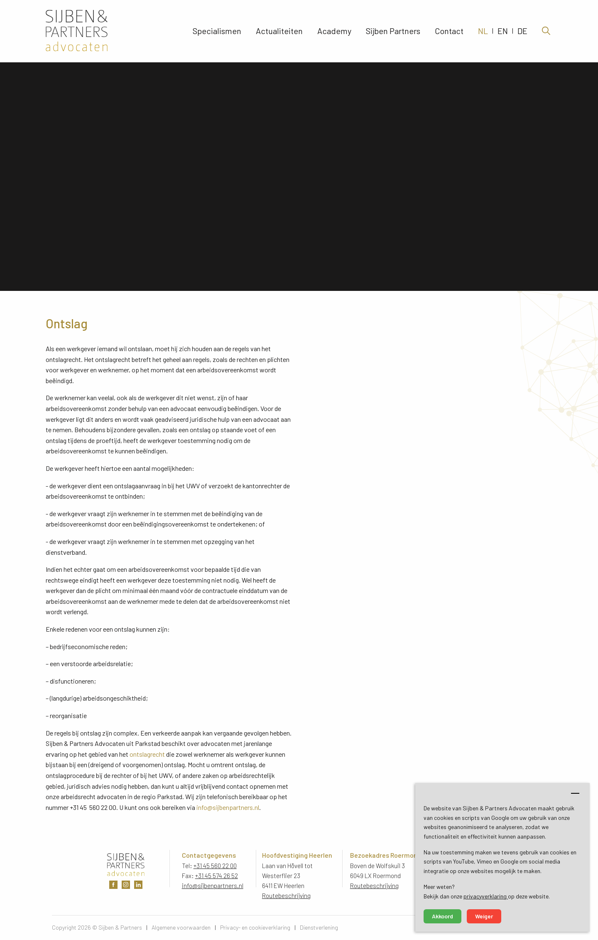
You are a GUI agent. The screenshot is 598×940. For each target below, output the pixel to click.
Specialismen (217, 31)
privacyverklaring (485, 896)
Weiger (484, 916)
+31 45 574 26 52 (216, 875)
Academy (334, 31)
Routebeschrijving (286, 895)
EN (503, 31)
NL (483, 31)
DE (522, 31)
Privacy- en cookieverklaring (255, 927)
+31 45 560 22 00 (215, 865)
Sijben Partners (393, 31)
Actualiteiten (279, 31)
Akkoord (442, 916)
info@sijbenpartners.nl (227, 807)
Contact (449, 31)
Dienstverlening (319, 927)
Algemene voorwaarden (181, 927)
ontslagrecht (147, 754)
